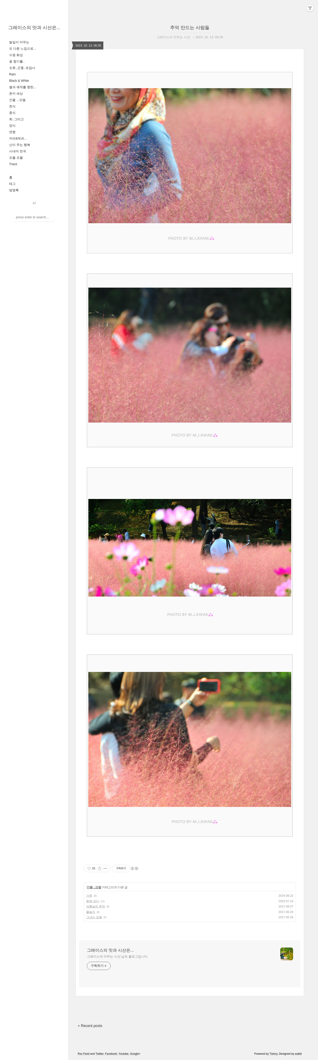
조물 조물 (16, 157)
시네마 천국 (17, 151)
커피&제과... (18, 138)
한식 (12, 106)
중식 (12, 113)
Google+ (135, 1053)
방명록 (14, 190)
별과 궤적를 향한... (22, 87)
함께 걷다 (92, 901)
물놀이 (90, 912)
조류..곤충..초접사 (22, 68)
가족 (89, 895)
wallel (298, 1053)
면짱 (12, 132)
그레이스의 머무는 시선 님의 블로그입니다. (117, 956)
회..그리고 (16, 119)
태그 (12, 184)
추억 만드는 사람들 (189, 27)
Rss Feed (83, 1053)
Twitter (100, 1053)
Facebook (111, 1053)
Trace (13, 164)
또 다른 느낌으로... (22, 48)
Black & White (19, 80)
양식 (12, 125)
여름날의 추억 (95, 906)
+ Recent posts (90, 1026)
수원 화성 (16, 55)
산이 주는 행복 (19, 145)
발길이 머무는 (19, 42)
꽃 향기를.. (17, 61)
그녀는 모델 (94, 917)
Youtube (123, 1053)
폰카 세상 (16, 93)
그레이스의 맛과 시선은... (34, 27)
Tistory (274, 1053)
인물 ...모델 (17, 100)
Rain (12, 74)
